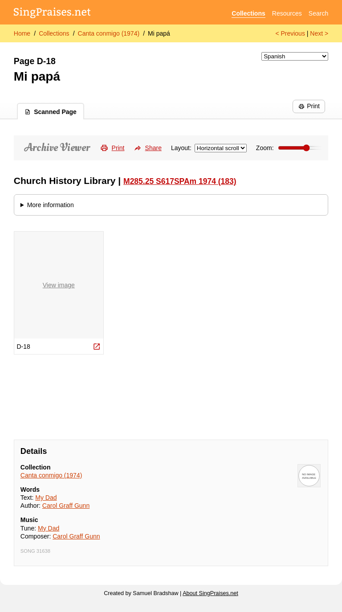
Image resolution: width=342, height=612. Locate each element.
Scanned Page (50, 111)
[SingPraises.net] (52, 13)
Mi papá (159, 33)
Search (318, 13)
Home (22, 33)
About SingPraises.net (210, 593)
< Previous (290, 33)
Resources (287, 13)
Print (309, 106)
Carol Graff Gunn (66, 505)
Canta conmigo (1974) (109, 33)
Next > (319, 33)
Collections (248, 13)
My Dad (46, 497)
